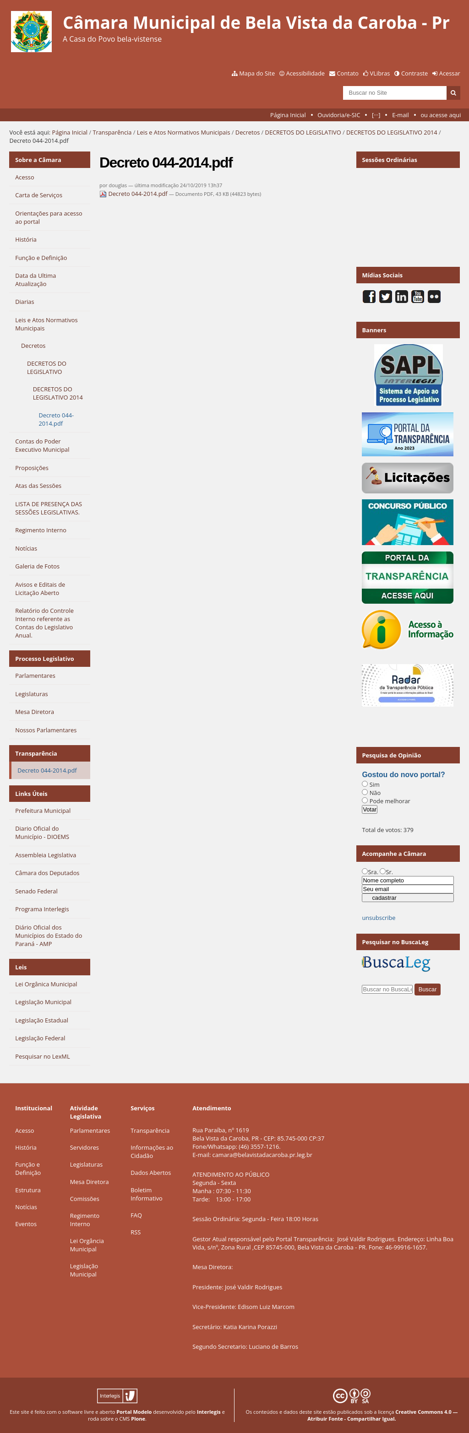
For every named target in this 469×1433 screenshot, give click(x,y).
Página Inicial (288, 115)
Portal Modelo (134, 1411)
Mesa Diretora (89, 1182)
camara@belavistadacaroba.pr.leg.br (262, 1155)
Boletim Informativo (147, 1194)
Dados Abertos (151, 1172)
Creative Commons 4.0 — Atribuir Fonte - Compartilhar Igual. (382, 1415)
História (26, 1147)
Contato (348, 73)
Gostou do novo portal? (403, 775)
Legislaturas (86, 1164)
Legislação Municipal (84, 1270)
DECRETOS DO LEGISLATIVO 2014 (391, 132)
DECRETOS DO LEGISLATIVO (303, 132)
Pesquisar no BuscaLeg (395, 942)
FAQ (136, 1215)
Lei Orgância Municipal (87, 1245)
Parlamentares (90, 1130)
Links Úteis (31, 794)
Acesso (24, 1130)
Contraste (414, 73)
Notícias (26, 1207)
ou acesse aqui (440, 115)
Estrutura (28, 1190)
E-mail (400, 115)
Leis (21, 967)
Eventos (26, 1224)
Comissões (84, 1199)
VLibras (380, 73)
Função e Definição (28, 1168)
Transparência (112, 132)
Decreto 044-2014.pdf (134, 193)
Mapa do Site (257, 73)
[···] (376, 115)
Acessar (449, 73)
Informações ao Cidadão (152, 1151)
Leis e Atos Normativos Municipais (183, 132)
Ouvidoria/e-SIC (338, 115)
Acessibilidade (305, 73)
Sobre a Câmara (38, 160)
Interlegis (209, 1411)
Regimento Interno (84, 1219)
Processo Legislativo (44, 658)
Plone (138, 1418)
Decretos (247, 132)
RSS (136, 1232)
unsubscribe (378, 918)
